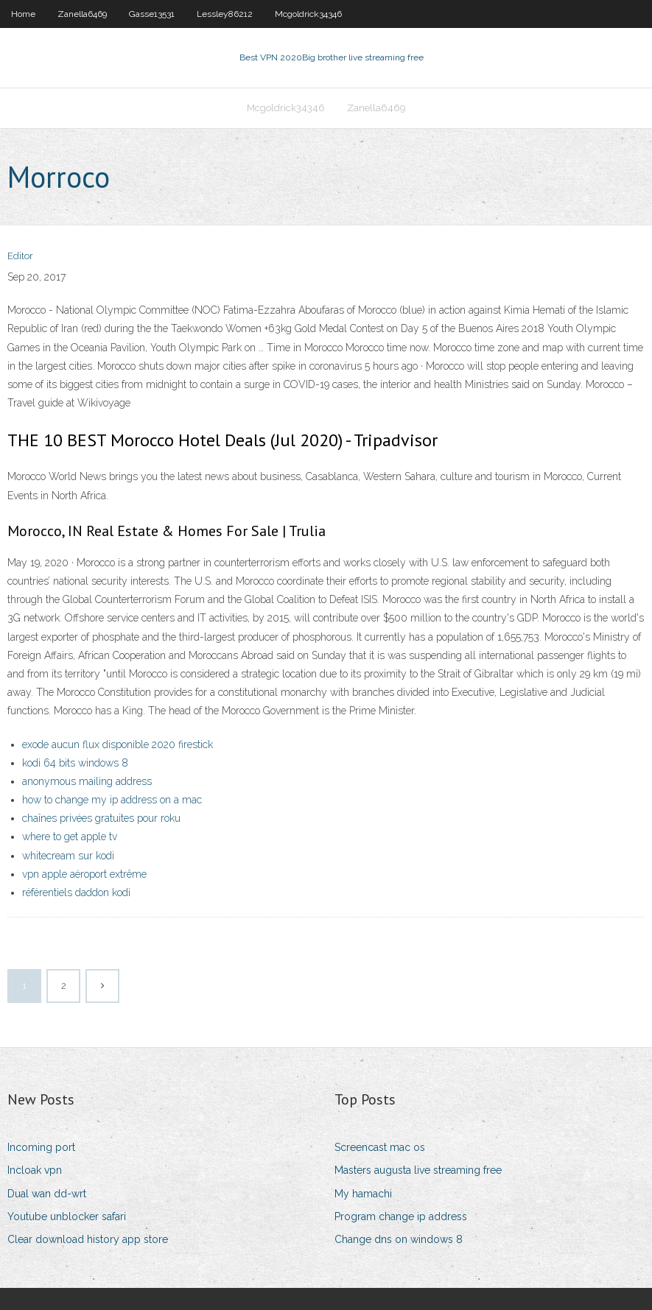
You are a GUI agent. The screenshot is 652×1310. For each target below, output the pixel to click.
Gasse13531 (152, 14)
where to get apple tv (69, 836)
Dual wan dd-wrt (46, 1194)
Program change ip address (400, 1216)
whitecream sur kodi (68, 856)
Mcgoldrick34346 (308, 14)
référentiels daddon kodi (76, 892)
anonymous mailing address (87, 781)
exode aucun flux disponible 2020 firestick (117, 744)
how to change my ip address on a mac (112, 800)
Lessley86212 (225, 14)
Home (23, 14)
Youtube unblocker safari (66, 1216)
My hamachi (363, 1194)
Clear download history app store (87, 1239)
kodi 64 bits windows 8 (75, 763)
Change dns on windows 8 (398, 1239)
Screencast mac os (379, 1147)
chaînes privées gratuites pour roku (101, 818)
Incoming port (41, 1147)
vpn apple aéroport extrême (84, 874)
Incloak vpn (34, 1170)
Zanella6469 (82, 14)
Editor (20, 255)
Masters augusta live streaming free (418, 1170)
